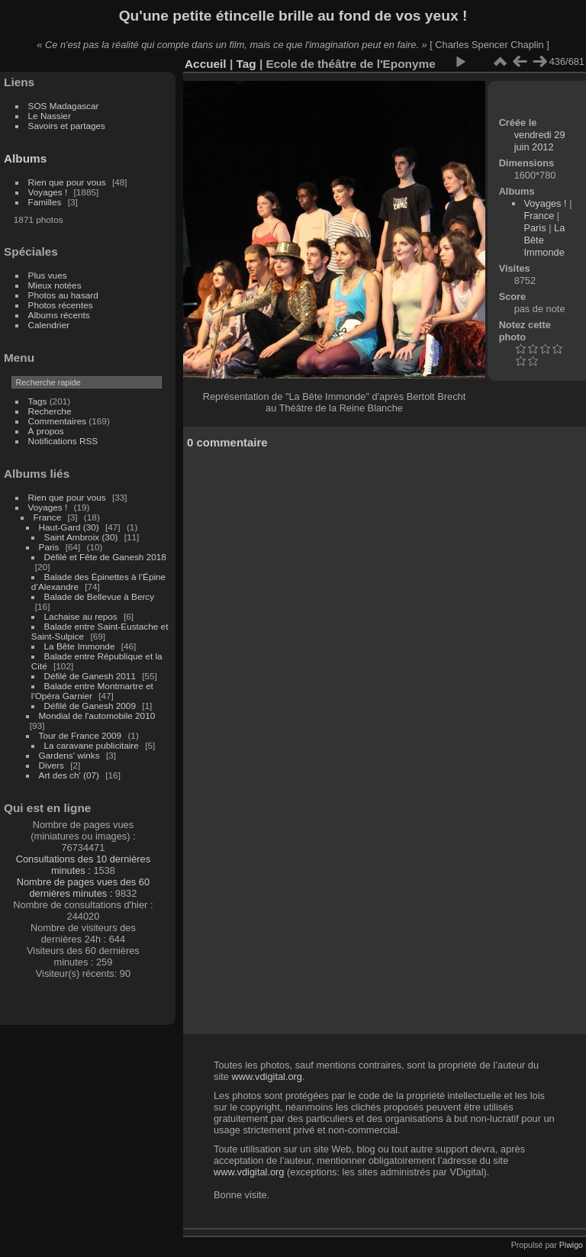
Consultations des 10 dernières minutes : (83, 864)
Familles (45, 202)
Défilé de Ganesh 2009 (90, 706)
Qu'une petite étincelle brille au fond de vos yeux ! (293, 16)
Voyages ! (48, 192)
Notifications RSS (63, 441)
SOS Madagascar (63, 106)
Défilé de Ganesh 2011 (90, 676)
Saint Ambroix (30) (81, 537)
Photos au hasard (63, 295)
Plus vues (47, 275)
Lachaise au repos (81, 616)
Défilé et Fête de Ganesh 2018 (105, 557)
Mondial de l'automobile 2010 (97, 715)
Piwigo (571, 1244)
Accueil (206, 63)
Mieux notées (55, 285)
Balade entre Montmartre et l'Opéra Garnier (92, 691)
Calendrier (48, 325)
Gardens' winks (69, 755)
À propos (46, 431)
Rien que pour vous (68, 182)
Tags (37, 401)
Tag (246, 63)
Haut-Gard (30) (69, 527)
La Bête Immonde (79, 646)
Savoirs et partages (66, 126)
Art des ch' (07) (69, 775)
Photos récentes (60, 305)
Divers (51, 765)
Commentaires (57, 421)
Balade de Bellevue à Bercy (99, 596)
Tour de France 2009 (80, 735)
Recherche (50, 411)
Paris (49, 547)
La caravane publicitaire (91, 745)
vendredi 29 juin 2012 (539, 141)
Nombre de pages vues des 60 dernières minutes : (83, 887)
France (48, 517)
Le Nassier (49, 116)
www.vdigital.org (266, 1076)
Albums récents (59, 315)
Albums (25, 158)
